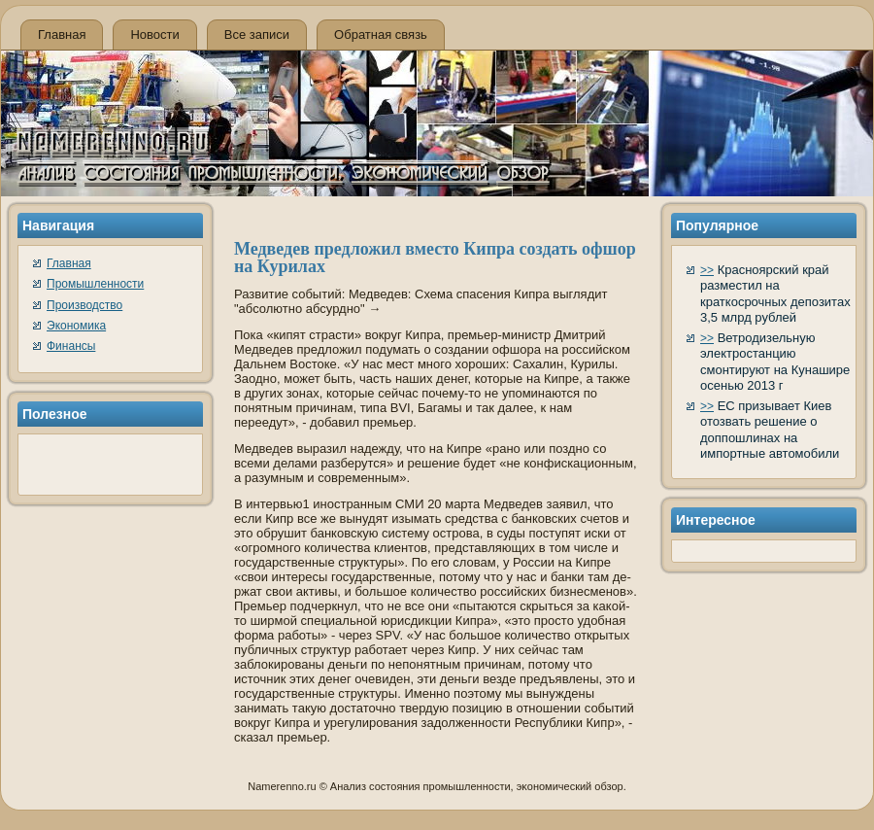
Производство (84, 305)
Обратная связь (380, 34)
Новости (154, 34)
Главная (61, 34)
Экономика (76, 325)
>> (707, 270)
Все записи (256, 34)
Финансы (71, 346)
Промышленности (95, 284)
